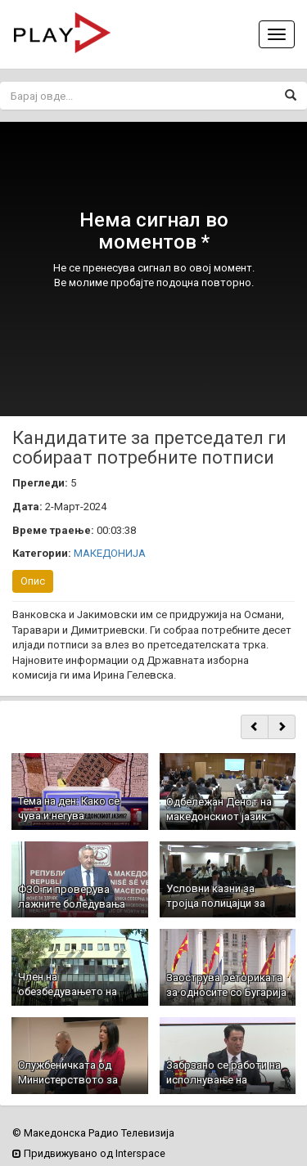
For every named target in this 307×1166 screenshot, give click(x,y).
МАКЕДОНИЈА (110, 553)
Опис (32, 581)
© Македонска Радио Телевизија (93, 1133)
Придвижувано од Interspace (88, 1153)
